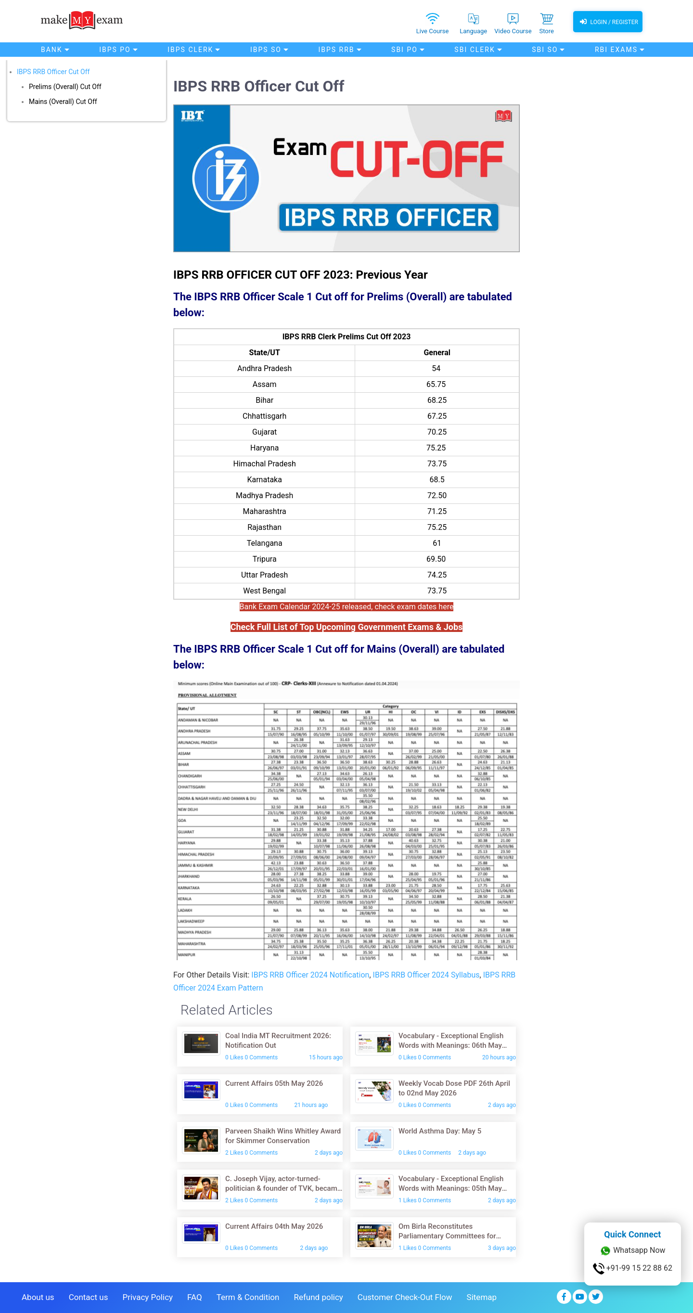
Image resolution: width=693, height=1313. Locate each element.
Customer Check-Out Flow (405, 1297)
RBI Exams (616, 49)
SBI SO (545, 49)
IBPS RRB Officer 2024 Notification (310, 974)
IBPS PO (115, 49)
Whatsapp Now (632, 1251)
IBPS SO (266, 49)
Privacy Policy (147, 1297)
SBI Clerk (474, 49)
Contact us (88, 1297)
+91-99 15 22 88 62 (632, 1268)
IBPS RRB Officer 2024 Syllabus (426, 974)
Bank (52, 49)
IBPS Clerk (190, 49)
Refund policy (318, 1297)
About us (38, 1297)
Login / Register (608, 21)
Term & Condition (248, 1297)
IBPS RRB (336, 49)
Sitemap (482, 1297)
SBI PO (404, 49)
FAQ (194, 1297)
